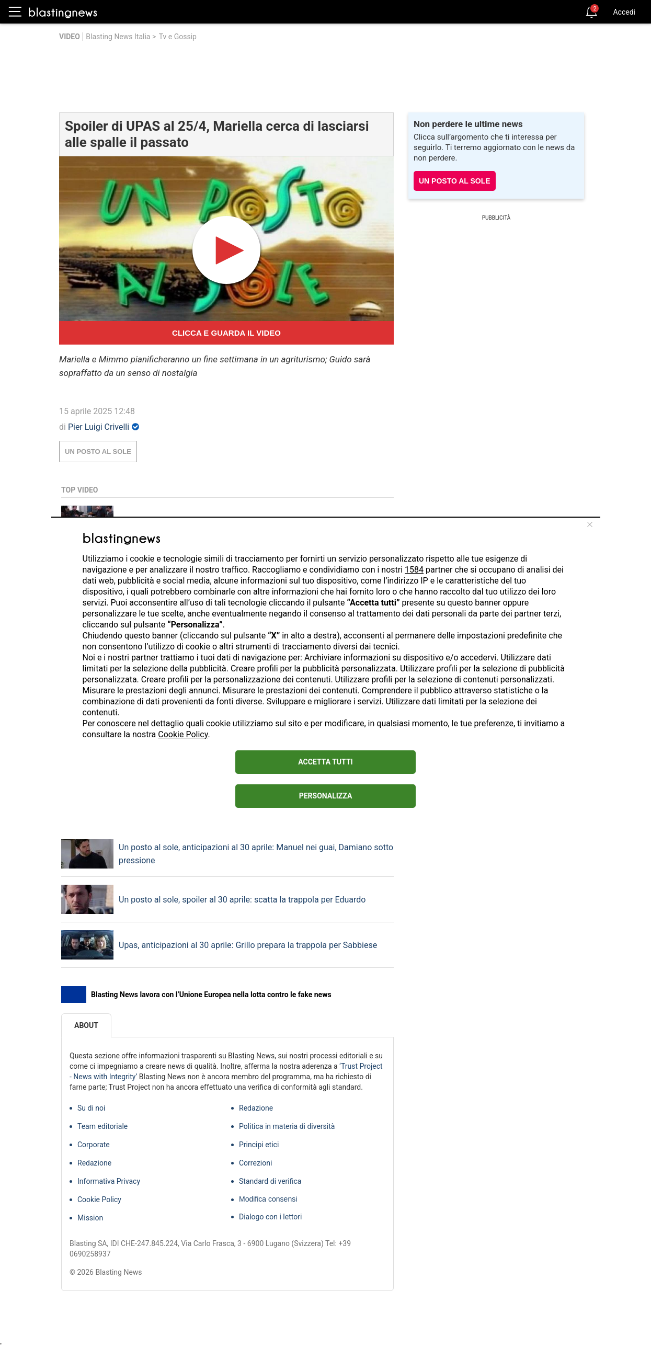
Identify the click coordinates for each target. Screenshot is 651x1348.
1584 (414, 570)
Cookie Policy (183, 734)
